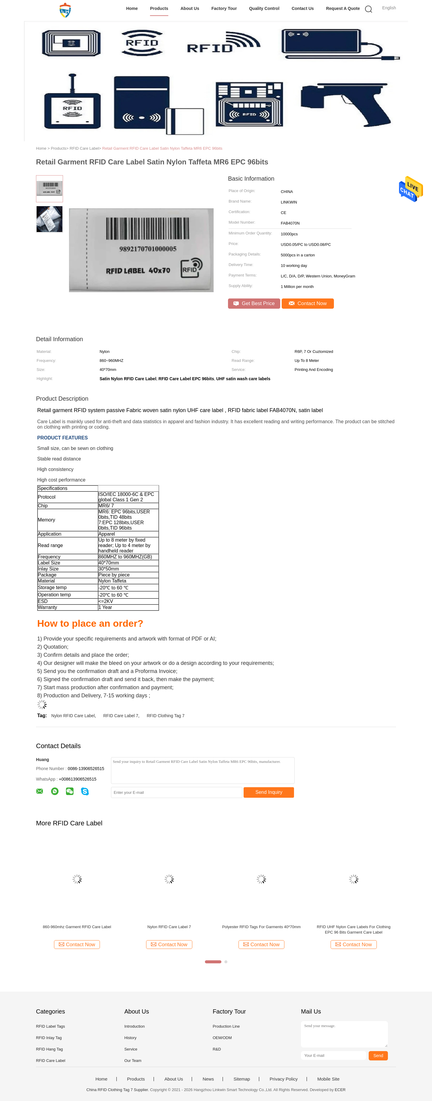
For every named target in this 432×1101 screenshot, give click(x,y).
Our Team (132, 1060)
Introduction (134, 1026)
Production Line (226, 1026)
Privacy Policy (284, 1079)
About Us (190, 8)
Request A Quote (343, 8)
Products (159, 8)
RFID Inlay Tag (49, 1037)
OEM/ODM (222, 1037)
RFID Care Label (50, 1060)
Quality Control (264, 8)
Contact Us (303, 8)
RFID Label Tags (50, 1026)
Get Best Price (253, 303)
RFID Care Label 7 (120, 715)
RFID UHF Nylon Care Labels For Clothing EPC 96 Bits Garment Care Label (354, 929)
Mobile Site (328, 1079)
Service (130, 1049)
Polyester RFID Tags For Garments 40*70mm (261, 927)
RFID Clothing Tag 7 (165, 715)
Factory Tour (224, 8)
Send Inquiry (269, 792)
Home (132, 8)
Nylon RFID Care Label (73, 715)
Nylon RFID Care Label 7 (169, 927)
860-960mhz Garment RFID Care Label (77, 927)
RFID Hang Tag (49, 1049)
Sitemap (241, 1079)
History (130, 1037)
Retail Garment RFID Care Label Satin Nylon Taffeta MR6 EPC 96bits (162, 148)
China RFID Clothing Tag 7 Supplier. (118, 1089)
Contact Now (308, 303)
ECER (340, 1089)
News (208, 1079)
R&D (217, 1049)
